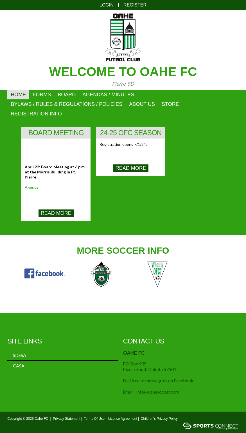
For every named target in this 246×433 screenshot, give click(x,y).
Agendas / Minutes (108, 94)
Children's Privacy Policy (159, 419)
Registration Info (36, 114)
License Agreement (122, 419)
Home (18, 94)
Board (67, 94)
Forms (42, 94)
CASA (18, 365)
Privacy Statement (66, 419)
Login (107, 5)
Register (134, 5)
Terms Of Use (94, 419)
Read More (56, 213)
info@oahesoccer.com (157, 391)
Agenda (32, 187)
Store (170, 104)
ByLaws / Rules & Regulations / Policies (66, 104)
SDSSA (19, 355)
